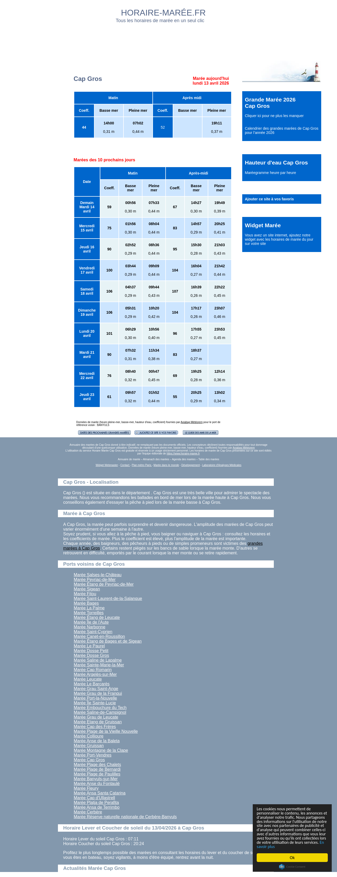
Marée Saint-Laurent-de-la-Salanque (108, 598)
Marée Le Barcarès (92, 684)
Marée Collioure (88, 736)
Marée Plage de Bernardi (97, 769)
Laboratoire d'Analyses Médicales (221, 465)
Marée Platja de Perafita (96, 802)
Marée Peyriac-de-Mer (95, 579)
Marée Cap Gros (89, 760)
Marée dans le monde (166, 465)
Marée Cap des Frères (95, 726)
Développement (190, 465)
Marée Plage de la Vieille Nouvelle (106, 731)
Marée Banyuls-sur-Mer (96, 779)
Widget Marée (263, 225)
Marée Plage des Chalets (97, 764)
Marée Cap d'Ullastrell (94, 798)
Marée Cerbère (88, 812)
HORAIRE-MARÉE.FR (163, 12)
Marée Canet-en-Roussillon (99, 636)
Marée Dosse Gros (91, 655)
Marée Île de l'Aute (91, 622)
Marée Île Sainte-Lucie (95, 703)
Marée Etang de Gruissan (98, 722)
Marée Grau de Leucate (96, 717)
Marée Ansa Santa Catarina (100, 793)
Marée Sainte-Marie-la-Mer (99, 665)
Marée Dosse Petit (91, 650)
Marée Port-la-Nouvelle (95, 698)
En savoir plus (285, 846)
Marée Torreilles (89, 612)
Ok (292, 857)
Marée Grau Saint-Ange (96, 688)
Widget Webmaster (107, 465)
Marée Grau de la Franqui (98, 693)
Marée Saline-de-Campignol (100, 712)
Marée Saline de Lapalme (98, 660)
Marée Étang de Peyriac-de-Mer (104, 584)
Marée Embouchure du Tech (100, 707)
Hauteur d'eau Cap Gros (276, 162)
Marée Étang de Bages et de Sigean (108, 641)
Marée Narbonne (89, 627)
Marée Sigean (87, 589)
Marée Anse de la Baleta (97, 741)
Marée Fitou (85, 594)
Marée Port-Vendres (92, 755)
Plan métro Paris (142, 465)
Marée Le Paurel (89, 646)
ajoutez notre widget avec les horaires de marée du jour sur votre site (279, 239)
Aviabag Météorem (192, 422)
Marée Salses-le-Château (97, 575)
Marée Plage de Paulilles (97, 774)
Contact (125, 465)
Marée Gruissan (89, 745)
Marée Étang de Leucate (97, 617)
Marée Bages (86, 603)
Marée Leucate (88, 679)
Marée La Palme (89, 608)
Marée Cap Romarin (93, 669)
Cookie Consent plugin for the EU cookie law (292, 867)
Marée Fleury (86, 788)
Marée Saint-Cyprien (93, 631)
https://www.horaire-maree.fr (183, 453)
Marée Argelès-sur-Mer (95, 674)
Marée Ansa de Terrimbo (97, 807)
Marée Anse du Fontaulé (97, 783)
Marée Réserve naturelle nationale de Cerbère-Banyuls (125, 817)
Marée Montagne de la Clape (101, 750)
